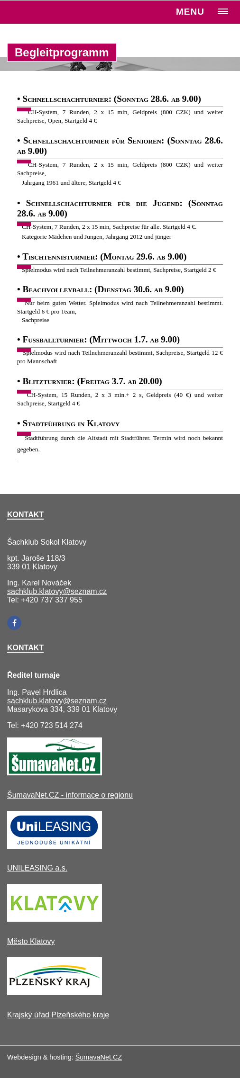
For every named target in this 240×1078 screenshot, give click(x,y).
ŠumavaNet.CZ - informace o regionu (70, 795)
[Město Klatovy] (54, 919)
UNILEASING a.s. (37, 868)
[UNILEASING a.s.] (54, 846)
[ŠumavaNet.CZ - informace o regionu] (54, 773)
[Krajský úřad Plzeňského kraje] (54, 992)
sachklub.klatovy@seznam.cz (57, 591)
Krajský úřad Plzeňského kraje (58, 1015)
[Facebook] (14, 623)
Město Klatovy (31, 941)
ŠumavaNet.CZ (98, 1057)
